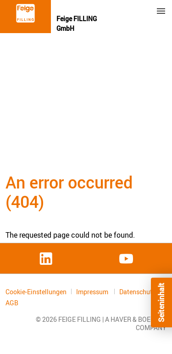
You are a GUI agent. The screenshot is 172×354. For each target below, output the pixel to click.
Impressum (93, 291)
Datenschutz (138, 291)
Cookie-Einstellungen (36, 291)
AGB (12, 303)
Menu (161, 11)
